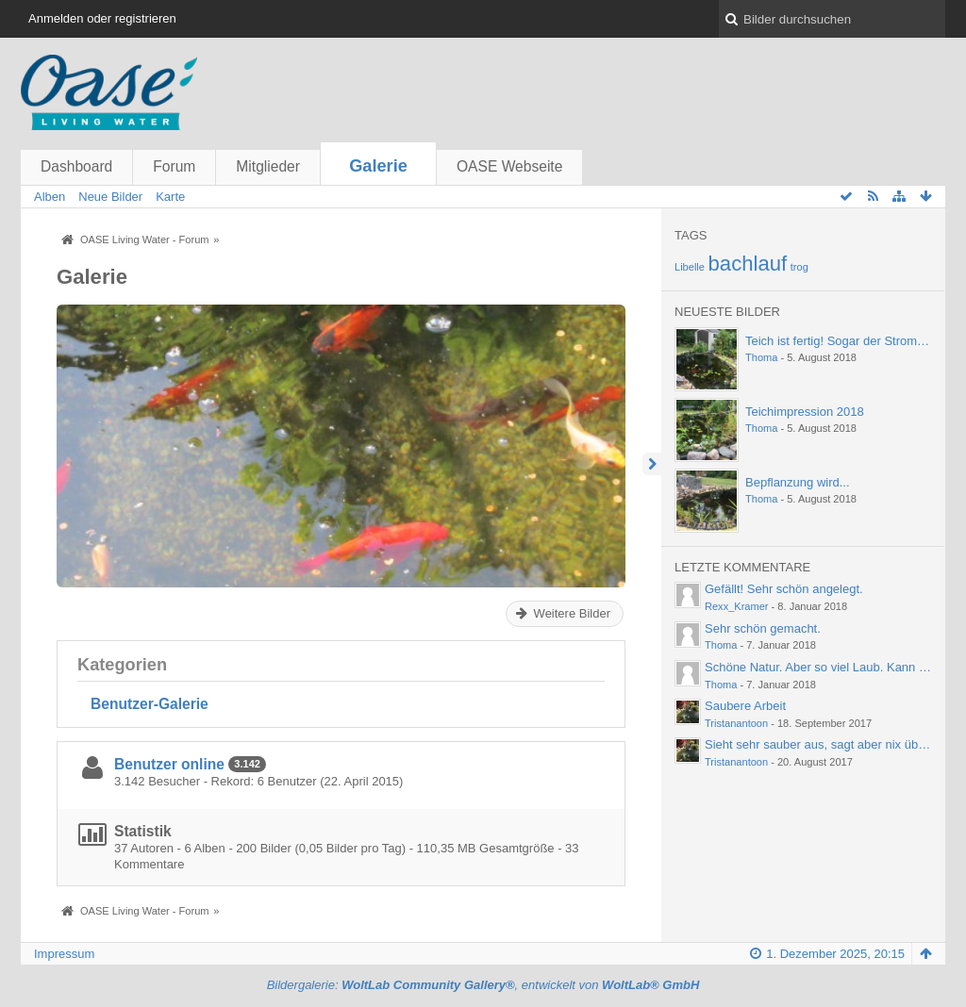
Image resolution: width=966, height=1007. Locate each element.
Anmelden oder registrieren (102, 18)
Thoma (761, 357)
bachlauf (748, 263)
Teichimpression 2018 (804, 411)
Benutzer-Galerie (149, 704)
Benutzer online (169, 764)
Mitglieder (268, 166)
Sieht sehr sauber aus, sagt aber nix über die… (833, 744)
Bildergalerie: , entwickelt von (483, 985)
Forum (174, 166)
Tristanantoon (736, 723)
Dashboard (76, 166)
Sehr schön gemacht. (763, 628)
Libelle (690, 266)
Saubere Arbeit (745, 706)
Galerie (378, 166)
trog (799, 266)
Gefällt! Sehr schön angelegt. (784, 589)
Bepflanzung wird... (797, 482)
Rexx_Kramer (737, 606)
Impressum (64, 954)
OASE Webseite (509, 166)
